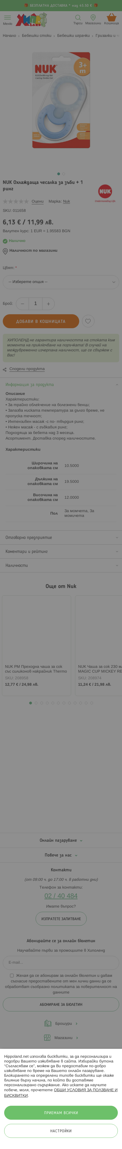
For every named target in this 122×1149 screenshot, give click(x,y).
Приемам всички (61, 1113)
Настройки (61, 1131)
